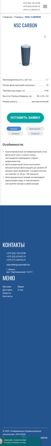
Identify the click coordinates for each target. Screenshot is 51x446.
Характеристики (34, 128)
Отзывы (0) (35, 133)
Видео (21, 286)
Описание (14, 128)
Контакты (7, 296)
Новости (7, 293)
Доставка (7, 290)
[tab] (14, 129)
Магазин (7, 286)
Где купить (15, 133)
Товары (18, 17)
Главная (7, 17)
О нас (20, 290)
